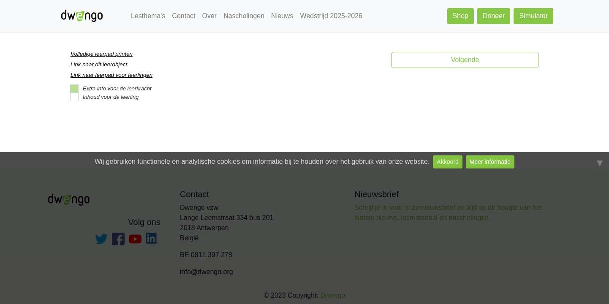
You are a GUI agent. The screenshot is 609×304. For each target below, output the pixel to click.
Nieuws (282, 15)
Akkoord (447, 161)
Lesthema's (148, 15)
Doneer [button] (494, 15)
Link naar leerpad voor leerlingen (111, 75)
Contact (183, 15)
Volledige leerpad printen (102, 54)
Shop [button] (460, 15)
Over (209, 15)
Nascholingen (243, 15)
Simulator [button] (533, 15)
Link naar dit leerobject (99, 64)
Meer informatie (490, 161)
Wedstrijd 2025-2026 (331, 15)
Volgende (465, 59)
